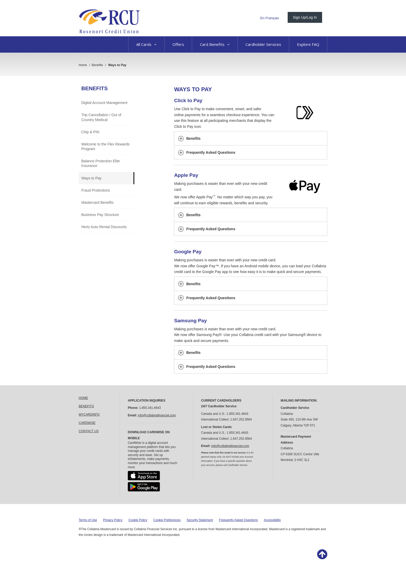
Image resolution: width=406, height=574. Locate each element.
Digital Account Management (104, 103)
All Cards (146, 44)
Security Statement (200, 520)
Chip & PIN (90, 132)
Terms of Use (88, 520)
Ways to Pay (91, 178)
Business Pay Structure (100, 215)
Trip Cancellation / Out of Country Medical (101, 117)
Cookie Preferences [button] (166, 520)
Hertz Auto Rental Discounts (104, 227)
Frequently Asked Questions (238, 520)
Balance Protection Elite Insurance (100, 163)
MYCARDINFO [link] (89, 414)
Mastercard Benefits (97, 202)
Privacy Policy (112, 520)
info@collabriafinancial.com (157, 415)
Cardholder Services (263, 44)
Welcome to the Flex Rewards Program (105, 146)
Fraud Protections (95, 190)
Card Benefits (215, 44)
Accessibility (272, 520)
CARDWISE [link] (87, 423)
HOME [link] (83, 398)
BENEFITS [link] (86, 406)
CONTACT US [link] (89, 431)
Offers (178, 44)
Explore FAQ (308, 44)
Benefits (94, 88)
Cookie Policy (137, 520)
